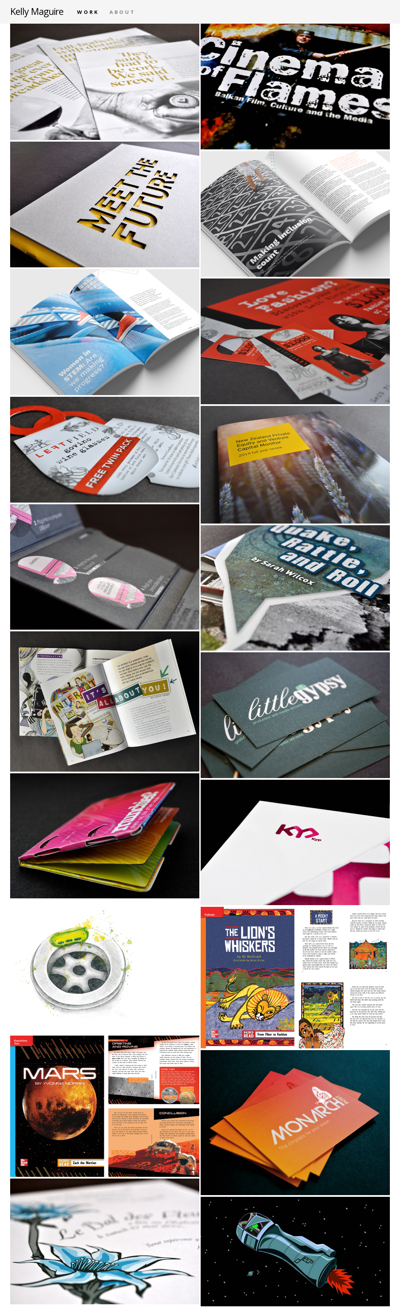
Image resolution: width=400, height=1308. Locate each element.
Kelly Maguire (37, 11)
